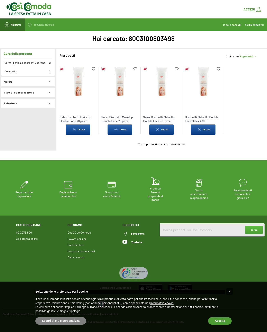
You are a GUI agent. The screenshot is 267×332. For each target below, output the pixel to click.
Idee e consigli (232, 24)
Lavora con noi (76, 239)
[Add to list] (93, 68)
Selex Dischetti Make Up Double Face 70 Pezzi (159, 119)
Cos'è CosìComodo (79, 232)
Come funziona (254, 24)
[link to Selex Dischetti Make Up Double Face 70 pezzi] (78, 81)
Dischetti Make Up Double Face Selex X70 (201, 119)
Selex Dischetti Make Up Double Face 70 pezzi (75, 119)
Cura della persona (18, 53)
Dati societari (75, 257)
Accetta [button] (220, 320)
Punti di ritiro (75, 245)
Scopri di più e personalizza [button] (61, 320)
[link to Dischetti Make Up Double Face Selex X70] (203, 81)
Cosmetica (27, 71)
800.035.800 (24, 232)
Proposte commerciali (81, 251)
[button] (229, 291)
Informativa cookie (162, 303)
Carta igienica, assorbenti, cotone (27, 63)
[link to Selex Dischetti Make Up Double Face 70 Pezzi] (161, 81)
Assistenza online (27, 238)
